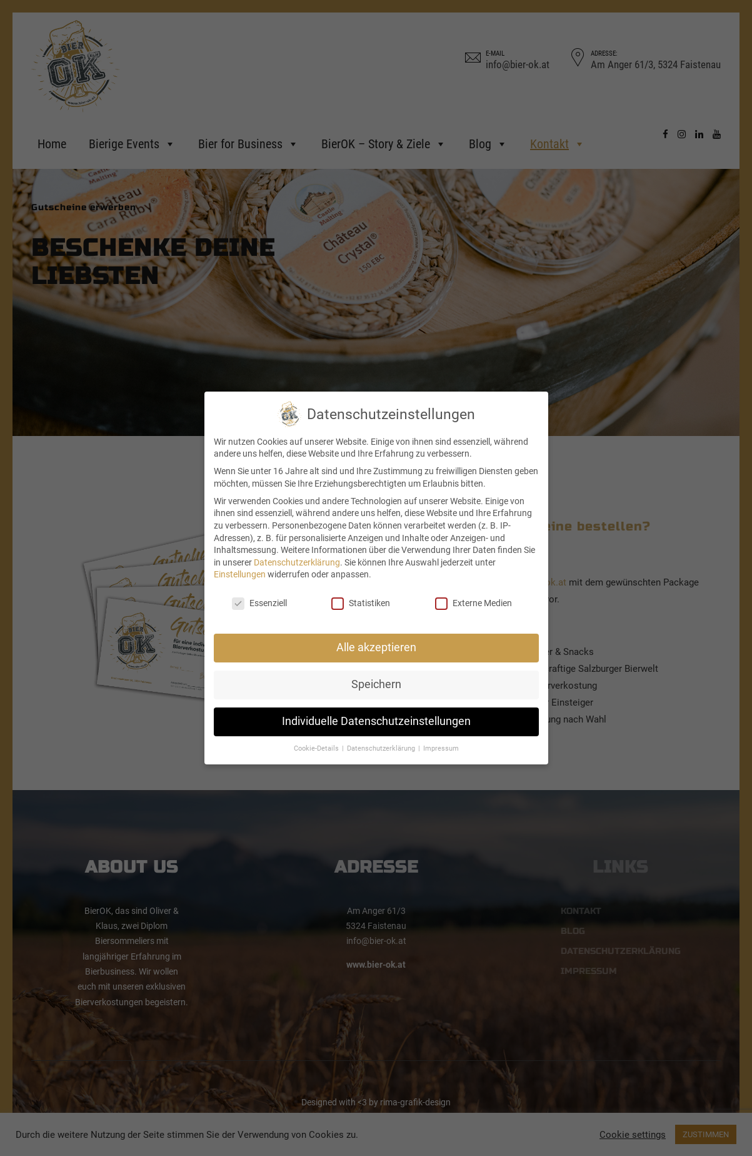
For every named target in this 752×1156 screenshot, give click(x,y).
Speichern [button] (376, 684)
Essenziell (259, 603)
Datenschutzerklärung (297, 562)
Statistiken (360, 603)
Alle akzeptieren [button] (376, 647)
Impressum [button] (441, 748)
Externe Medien (473, 603)
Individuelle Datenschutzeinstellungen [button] (376, 721)
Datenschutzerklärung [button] (382, 748)
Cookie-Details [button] (317, 748)
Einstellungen (240, 574)
